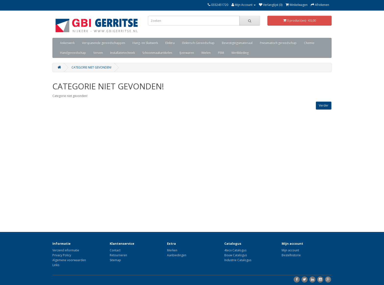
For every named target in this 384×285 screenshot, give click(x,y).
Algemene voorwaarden (69, 260)
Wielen (206, 53)
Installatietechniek (122, 53)
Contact (115, 250)
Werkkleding (240, 53)
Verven (98, 53)
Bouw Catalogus (235, 255)
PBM (221, 53)
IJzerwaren (187, 53)
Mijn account (290, 250)
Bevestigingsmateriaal (237, 43)
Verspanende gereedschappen (103, 43)
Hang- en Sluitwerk (145, 43)
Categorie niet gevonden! (91, 67)
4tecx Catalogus (235, 250)
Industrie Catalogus (237, 260)
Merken (172, 250)
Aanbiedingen (176, 255)
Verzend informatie (65, 250)
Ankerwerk (67, 43)
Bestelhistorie (291, 255)
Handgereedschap (73, 53)
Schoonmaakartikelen (157, 53)
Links (55, 265)
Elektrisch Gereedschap (198, 43)
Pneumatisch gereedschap (278, 43)
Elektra (170, 43)
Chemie (309, 43)
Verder (323, 105)
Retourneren (118, 255)
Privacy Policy (61, 255)
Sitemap (115, 260)
